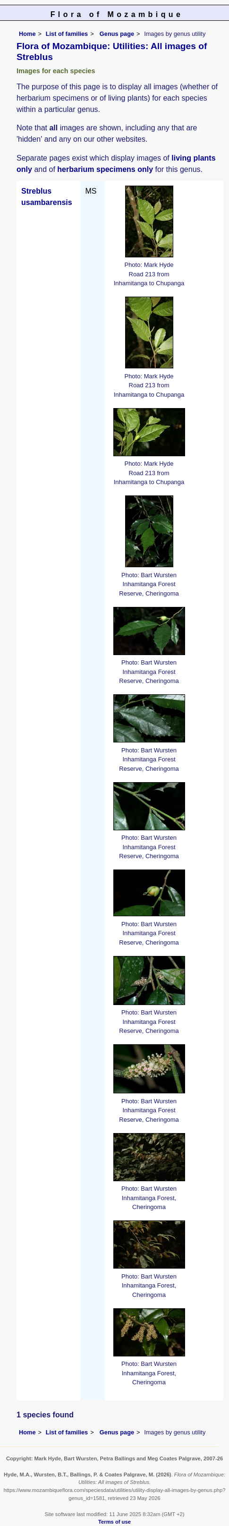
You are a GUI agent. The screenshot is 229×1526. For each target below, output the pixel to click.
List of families (67, 33)
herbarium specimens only (105, 169)
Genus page (117, 33)
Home (27, 33)
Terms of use (114, 1522)
